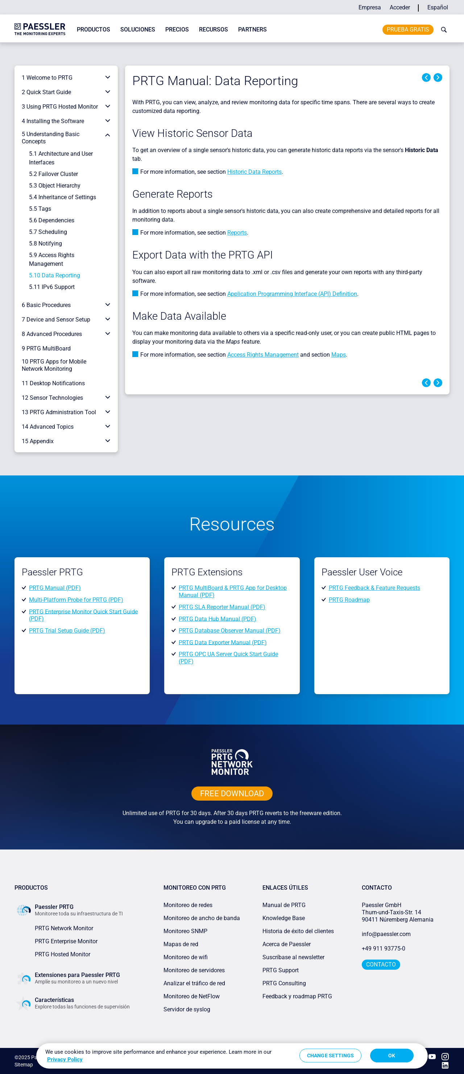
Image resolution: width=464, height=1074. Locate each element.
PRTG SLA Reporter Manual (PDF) (222, 607)
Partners (252, 29)
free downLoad (232, 793)
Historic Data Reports (254, 171)
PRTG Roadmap (349, 599)
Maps (338, 354)
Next (438, 77)
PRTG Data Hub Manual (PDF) (217, 618)
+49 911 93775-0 (383, 948)
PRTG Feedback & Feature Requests (374, 587)
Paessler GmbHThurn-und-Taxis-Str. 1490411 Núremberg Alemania (398, 912)
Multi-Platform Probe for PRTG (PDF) (76, 599)
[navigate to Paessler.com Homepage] (39, 28)
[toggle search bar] (442, 29)
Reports (237, 232)
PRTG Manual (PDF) (55, 587)
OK (391, 1055)
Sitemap (23, 1064)
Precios (177, 29)
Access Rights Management (263, 354)
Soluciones (137, 29)
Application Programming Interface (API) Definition (292, 293)
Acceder (400, 7)
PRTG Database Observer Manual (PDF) (230, 630)
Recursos (213, 29)
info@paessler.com (386, 934)
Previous (426, 77)
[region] (232, 1056)
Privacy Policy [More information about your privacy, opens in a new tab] (65, 1059)
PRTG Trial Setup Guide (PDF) (67, 630)
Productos (93, 29)
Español (437, 7)
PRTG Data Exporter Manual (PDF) (223, 642)
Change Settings (330, 1055)
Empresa (370, 7)
